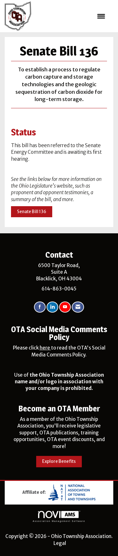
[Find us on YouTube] (65, 307)
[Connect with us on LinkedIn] (52, 307)
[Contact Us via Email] (78, 307)
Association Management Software (59, 516)
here (45, 348)
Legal (59, 543)
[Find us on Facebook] (40, 307)
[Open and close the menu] (71, 16)
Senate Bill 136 (31, 211)
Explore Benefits (59, 461)
